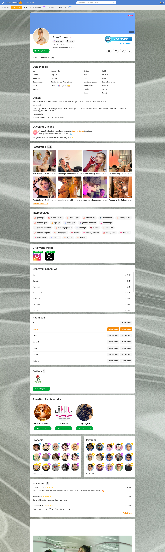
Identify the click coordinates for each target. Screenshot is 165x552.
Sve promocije (38, 7)
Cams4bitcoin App (63, 7)
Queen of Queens (78, 131)
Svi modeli (5, 7)
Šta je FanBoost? (126, 43)
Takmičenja (50, 7)
